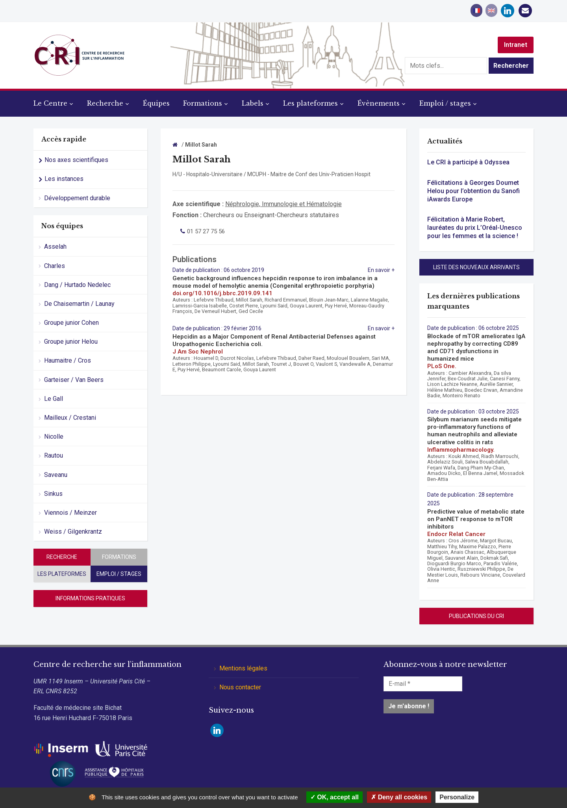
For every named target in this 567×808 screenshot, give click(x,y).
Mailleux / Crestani (70, 417)
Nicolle (53, 436)
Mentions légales (243, 668)
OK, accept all (334, 797)
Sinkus (53, 493)
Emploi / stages (445, 103)
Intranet (515, 44)
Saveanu (55, 474)
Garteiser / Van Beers (74, 380)
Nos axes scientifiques (76, 160)
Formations (202, 103)
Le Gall (53, 398)
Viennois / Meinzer (70, 512)
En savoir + (381, 270)
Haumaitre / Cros (67, 360)
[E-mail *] (423, 683)
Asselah (55, 246)
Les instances (63, 178)
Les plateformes (310, 103)
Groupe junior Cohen (71, 322)
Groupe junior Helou (71, 341)
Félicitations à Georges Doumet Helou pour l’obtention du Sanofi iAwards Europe (473, 191)
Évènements (379, 103)
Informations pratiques (90, 598)
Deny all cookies (399, 797)
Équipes (156, 103)
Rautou (53, 455)
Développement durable (77, 198)
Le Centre (50, 103)
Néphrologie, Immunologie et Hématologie (283, 204)
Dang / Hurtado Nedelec (77, 285)
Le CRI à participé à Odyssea (468, 162)
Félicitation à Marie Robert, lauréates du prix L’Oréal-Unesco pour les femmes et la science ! (474, 228)
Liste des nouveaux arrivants (476, 267)
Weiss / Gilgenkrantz (73, 531)
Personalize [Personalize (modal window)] (456, 797)
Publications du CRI (476, 616)
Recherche (105, 103)
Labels (252, 103)
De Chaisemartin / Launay (79, 303)
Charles (54, 266)
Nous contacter (240, 687)
